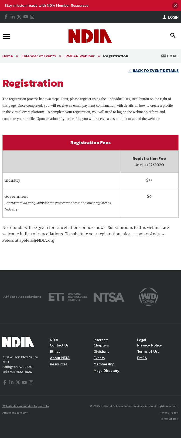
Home (7, 56)
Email (170, 56)
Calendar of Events (38, 56)
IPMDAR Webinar (80, 56)
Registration (115, 56)
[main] (90, 166)
